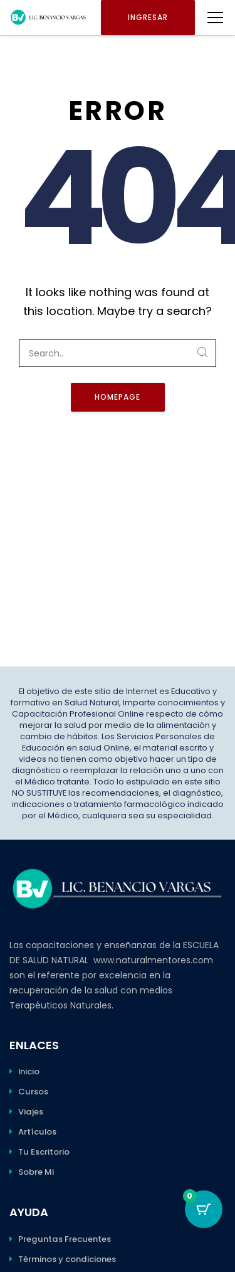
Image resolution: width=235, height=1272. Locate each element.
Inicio (28, 1071)
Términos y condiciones (67, 1259)
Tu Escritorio (44, 1152)
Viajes (30, 1112)
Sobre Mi (36, 1172)
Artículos (37, 1132)
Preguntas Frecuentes (64, 1239)
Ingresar (148, 17)
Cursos (33, 1092)
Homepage (117, 397)
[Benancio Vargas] (50, 17)
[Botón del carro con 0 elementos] (203, 1209)
